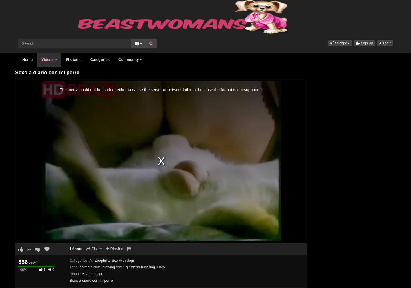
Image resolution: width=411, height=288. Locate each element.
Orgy (161, 267)
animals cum (90, 267)
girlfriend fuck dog (140, 267)
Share (94, 249)
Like (25, 249)
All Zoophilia (99, 260)
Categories (100, 59)
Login (385, 43)
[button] (340, 43)
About (76, 249)
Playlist (114, 249)
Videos (49, 59)
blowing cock (113, 267)
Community (130, 59)
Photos (74, 59)
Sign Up (364, 43)
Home (27, 59)
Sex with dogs (123, 260)
